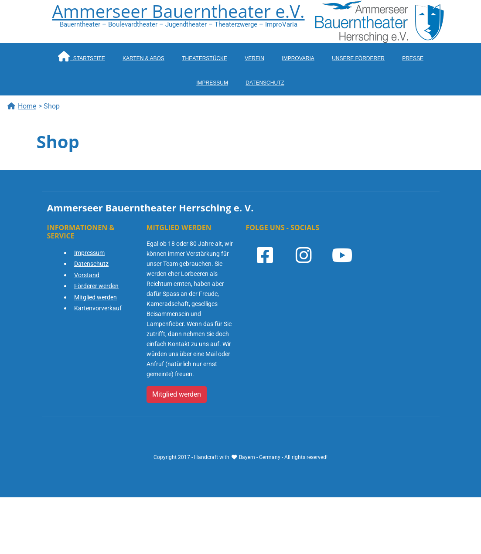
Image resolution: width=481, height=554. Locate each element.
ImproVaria (298, 58)
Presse (412, 58)
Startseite (81, 56)
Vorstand (86, 275)
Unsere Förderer (358, 58)
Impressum (212, 83)
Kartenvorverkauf (98, 308)
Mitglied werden (95, 297)
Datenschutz (265, 83)
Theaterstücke (204, 58)
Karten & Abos (143, 58)
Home (21, 106)
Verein (254, 58)
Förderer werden (96, 285)
